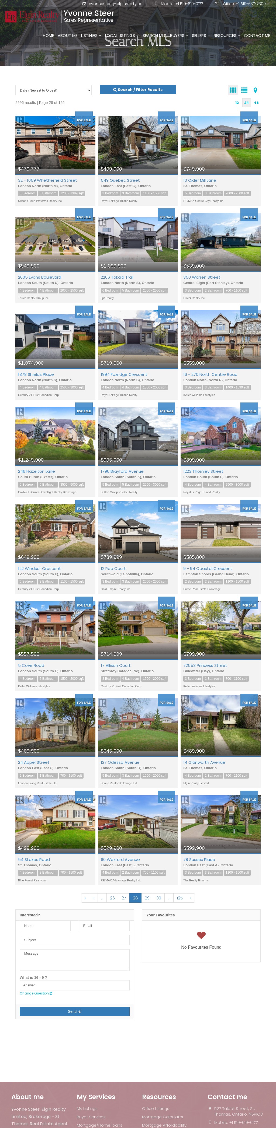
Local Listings (122, 35)
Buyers (179, 35)
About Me (67, 35)
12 (237, 102)
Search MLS (154, 35)
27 (124, 898)
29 (147, 898)
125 (180, 898)
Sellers (201, 35)
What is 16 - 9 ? (33, 977)
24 (246, 102)
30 (158, 898)
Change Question (36, 993)
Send (75, 1011)
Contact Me (257, 35)
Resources (227, 35)
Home (48, 35)
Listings (91, 35)
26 (112, 898)
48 (256, 102)
